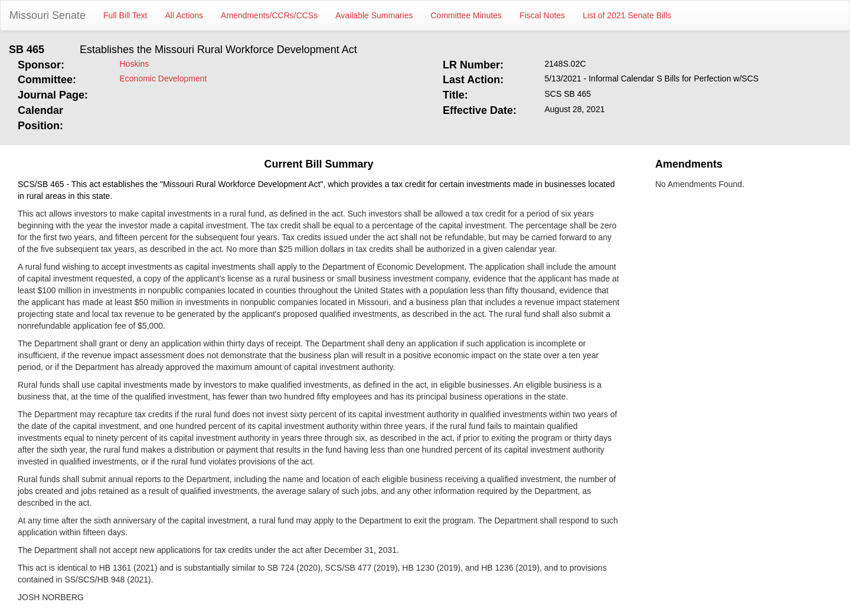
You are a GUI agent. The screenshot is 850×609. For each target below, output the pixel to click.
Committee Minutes (466, 15)
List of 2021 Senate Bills (627, 15)
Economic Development (163, 78)
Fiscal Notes (542, 15)
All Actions (184, 15)
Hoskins (134, 63)
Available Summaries (374, 15)
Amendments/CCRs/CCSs (269, 15)
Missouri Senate (47, 15)
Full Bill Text (125, 15)
